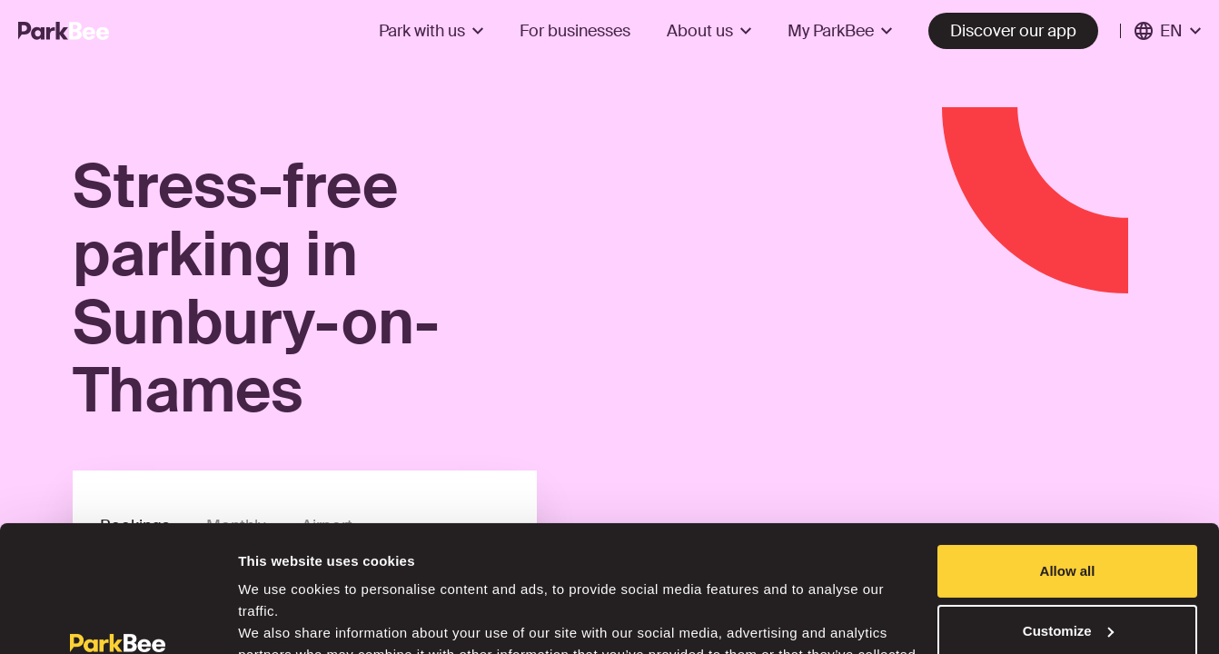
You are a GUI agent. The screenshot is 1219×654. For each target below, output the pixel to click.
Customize (1068, 522)
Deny (1068, 582)
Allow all (1067, 463)
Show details (280, 618)
